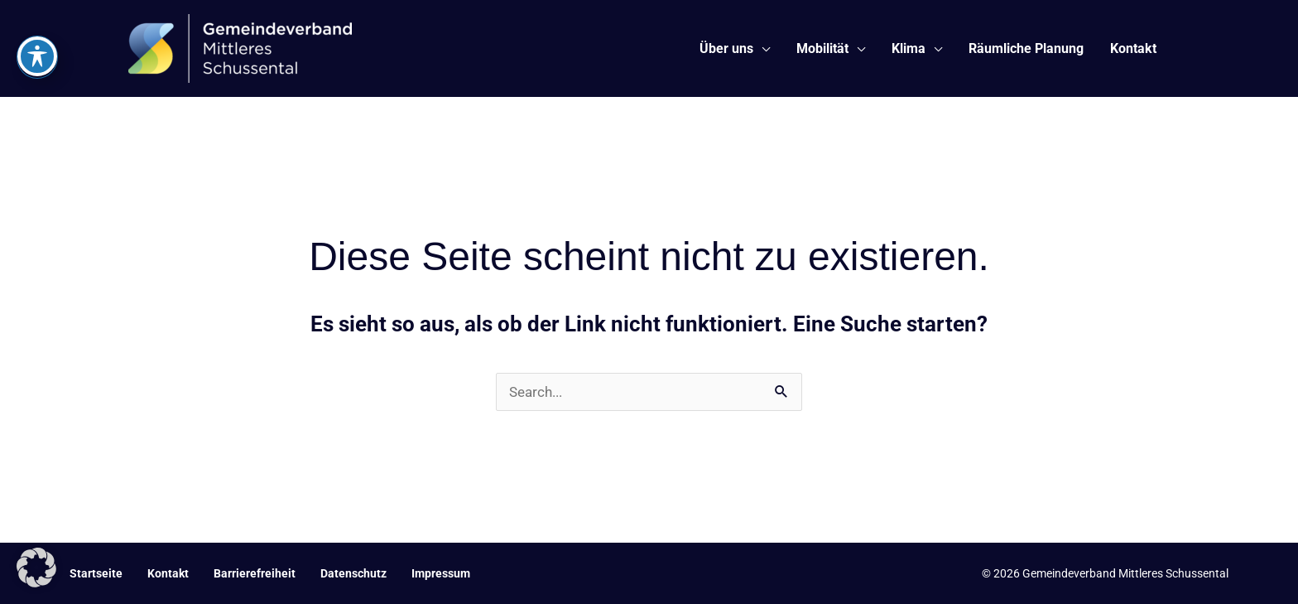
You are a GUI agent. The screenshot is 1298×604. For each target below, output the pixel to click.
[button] (36, 567)
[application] (761, 48)
